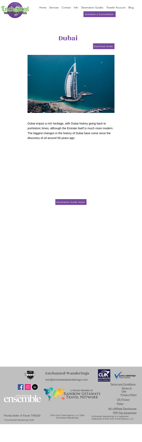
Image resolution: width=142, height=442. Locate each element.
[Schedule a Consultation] (99, 14)
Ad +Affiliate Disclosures (122, 408)
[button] (116, 7)
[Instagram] (28, 387)
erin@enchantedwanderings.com (66, 379)
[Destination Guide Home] (71, 202)
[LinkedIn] (35, 387)
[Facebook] (20, 387)
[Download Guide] (103, 46)
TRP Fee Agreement (124, 412)
